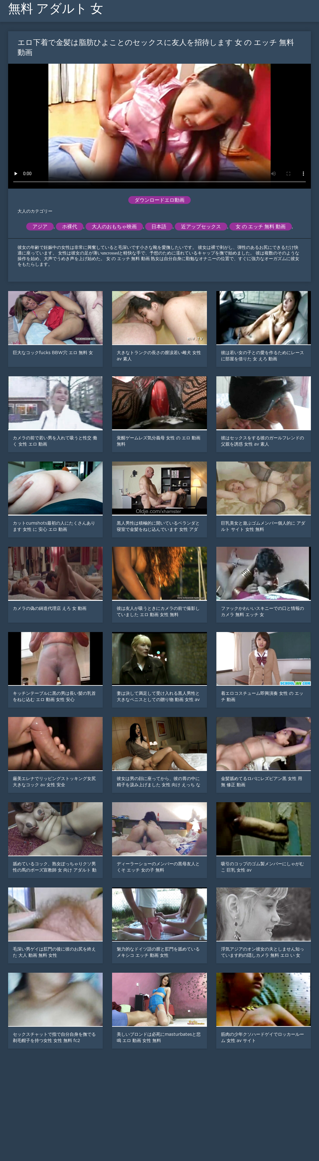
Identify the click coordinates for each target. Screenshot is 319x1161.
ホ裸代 (69, 226)
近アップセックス (201, 226)
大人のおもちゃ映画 (114, 226)
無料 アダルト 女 (55, 9)
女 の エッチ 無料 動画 (261, 226)
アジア (39, 226)
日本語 (158, 226)
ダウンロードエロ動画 (159, 200)
